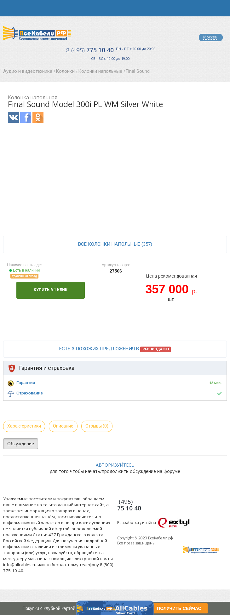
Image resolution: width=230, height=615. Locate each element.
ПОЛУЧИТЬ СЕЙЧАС (179, 608)
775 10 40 (90, 50)
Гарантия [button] (25, 382)
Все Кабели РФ (37, 33)
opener (8, 8)
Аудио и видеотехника (27, 71)
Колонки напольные (100, 71)
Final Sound (138, 71)
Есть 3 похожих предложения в (115, 349)
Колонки (65, 71)
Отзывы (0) (96, 425)
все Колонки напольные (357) (115, 244)
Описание (63, 425)
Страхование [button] (29, 393)
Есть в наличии (24, 270)
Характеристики (24, 425)
